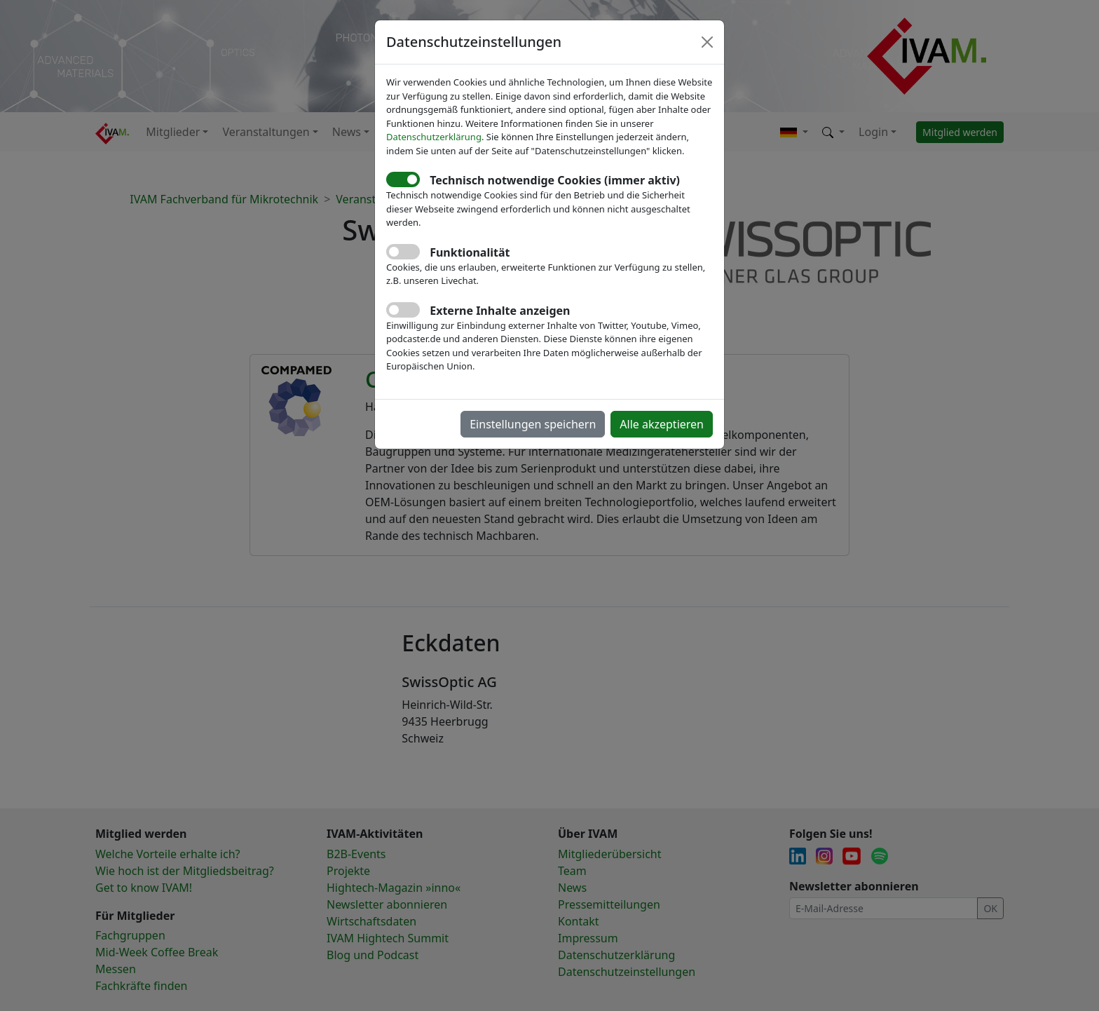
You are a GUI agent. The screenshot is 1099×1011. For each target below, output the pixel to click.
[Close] (707, 42)
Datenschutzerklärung (434, 136)
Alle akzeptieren (662, 424)
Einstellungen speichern (533, 424)
